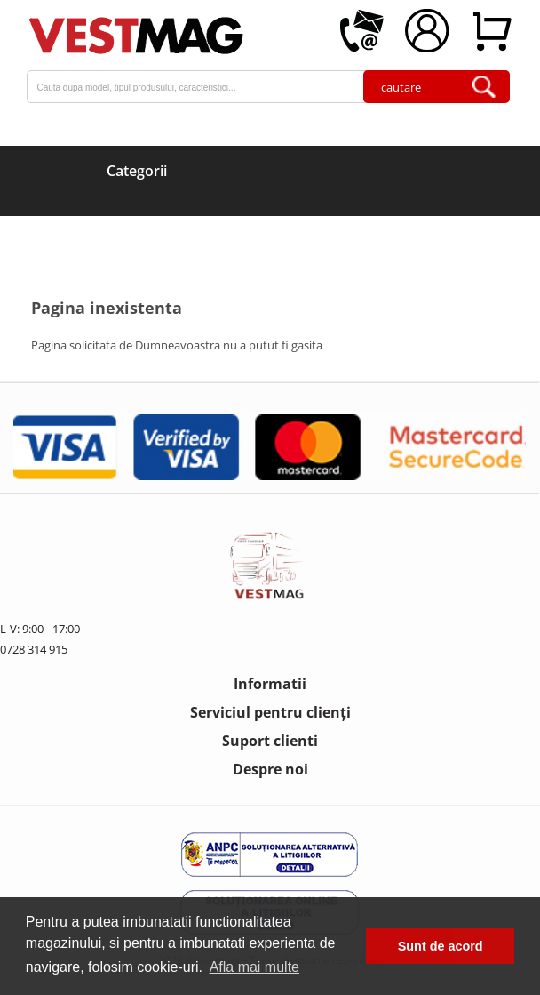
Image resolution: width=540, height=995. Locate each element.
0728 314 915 (34, 649)
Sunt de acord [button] (440, 946)
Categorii (137, 171)
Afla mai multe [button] (254, 967)
